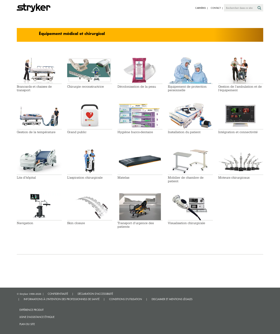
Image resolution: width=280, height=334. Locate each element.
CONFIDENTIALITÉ (58, 293)
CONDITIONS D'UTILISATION (125, 299)
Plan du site (27, 324)
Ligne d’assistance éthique (36, 317)
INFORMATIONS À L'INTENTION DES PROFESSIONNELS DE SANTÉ (61, 299)
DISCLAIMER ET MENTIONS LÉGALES (172, 299)
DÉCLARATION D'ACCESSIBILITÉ (95, 293)
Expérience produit (31, 310)
